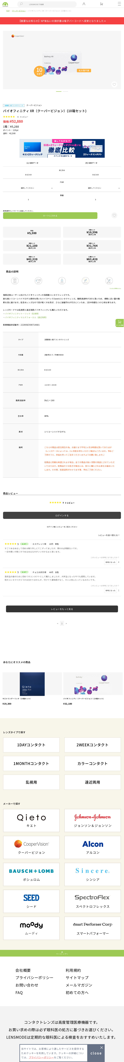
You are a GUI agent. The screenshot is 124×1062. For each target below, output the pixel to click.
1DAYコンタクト (31, 744)
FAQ (19, 992)
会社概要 (23, 970)
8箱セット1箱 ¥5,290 (32, 259)
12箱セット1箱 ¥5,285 (92, 259)
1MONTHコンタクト (31, 763)
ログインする (62, 515)
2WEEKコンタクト (93, 744)
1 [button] (58, 92)
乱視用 (31, 782)
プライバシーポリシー (34, 977)
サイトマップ (77, 977)
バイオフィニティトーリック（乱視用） (22, 313)
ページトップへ (62, 954)
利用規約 (73, 970)
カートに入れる (50, 215)
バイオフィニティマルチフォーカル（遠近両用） (26, 317)
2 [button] (65, 92)
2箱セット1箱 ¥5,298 (92, 232)
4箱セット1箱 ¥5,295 (32, 245)
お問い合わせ (26, 985)
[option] (32, 689)
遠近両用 (92, 782)
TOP (8, 11)
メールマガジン (79, 985)
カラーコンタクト (92, 763)
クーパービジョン (19, 11)
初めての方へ (77, 992)
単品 (32, 232)
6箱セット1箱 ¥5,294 (92, 245)
